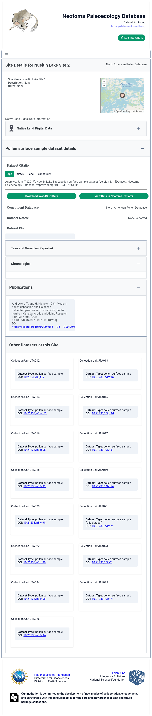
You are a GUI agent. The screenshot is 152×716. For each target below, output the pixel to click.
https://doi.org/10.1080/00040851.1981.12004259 (43, 326)
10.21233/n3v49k (34, 522)
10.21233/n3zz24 (103, 486)
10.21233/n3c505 (35, 449)
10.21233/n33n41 (35, 486)
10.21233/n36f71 (102, 598)
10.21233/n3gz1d (103, 413)
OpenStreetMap (123, 111)
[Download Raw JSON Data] (41, 196)
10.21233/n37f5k (102, 449)
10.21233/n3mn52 (35, 413)
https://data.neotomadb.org (128, 26)
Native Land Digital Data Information (27, 119)
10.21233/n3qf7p (102, 526)
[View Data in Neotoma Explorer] (114, 196)
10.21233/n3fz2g (102, 562)
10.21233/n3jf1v (34, 377)
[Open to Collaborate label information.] (14, 698)
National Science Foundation (52, 674)
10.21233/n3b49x (35, 598)
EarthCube (118, 673)
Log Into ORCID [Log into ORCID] (131, 37)
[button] (6, 54)
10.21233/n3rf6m (103, 377)
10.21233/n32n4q (35, 635)
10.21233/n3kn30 (35, 562)
